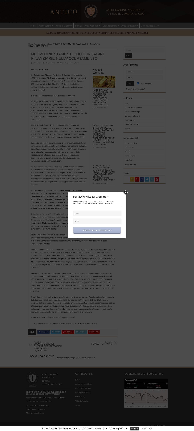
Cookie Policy (146, 428)
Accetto (134, 428)
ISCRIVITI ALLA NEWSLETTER (97, 230)
